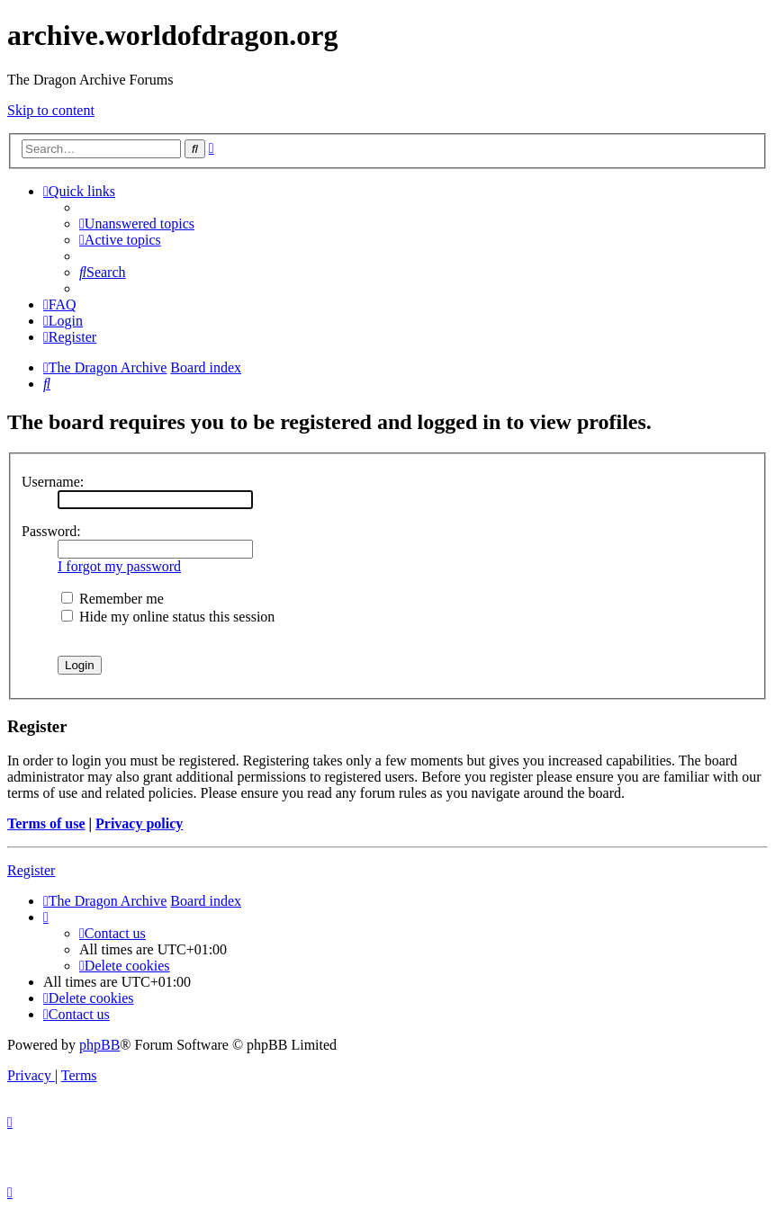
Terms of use (46, 823)
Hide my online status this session (168, 616)
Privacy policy (139, 823)
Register (31, 870)
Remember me (112, 598)
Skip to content (51, 110)
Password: (51, 531)
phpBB (99, 1044)
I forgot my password (119, 566)
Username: (53, 481)
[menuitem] (136, 223)
